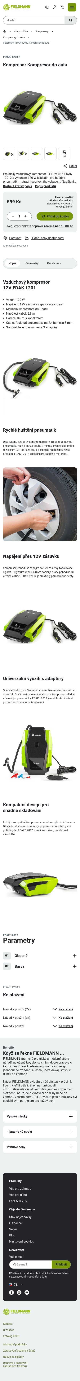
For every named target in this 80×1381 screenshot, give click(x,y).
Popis (12, 263)
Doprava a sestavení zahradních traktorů (15, 1364)
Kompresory (41, 31)
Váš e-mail (16, 1257)
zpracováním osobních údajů (29, 1276)
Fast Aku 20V (18, 1201)
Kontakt (8, 1323)
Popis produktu (45, 186)
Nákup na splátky (13, 1356)
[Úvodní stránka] (4, 31)
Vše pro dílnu (21, 31)
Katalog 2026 (11, 1336)
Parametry (32, 263)
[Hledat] (70, 20)
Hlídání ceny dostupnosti (44, 238)
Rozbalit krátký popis (17, 186)
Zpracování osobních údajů (19, 1350)
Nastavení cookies (21, 1241)
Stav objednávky (20, 1217)
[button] (55, 216)
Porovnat (12, 238)
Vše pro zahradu (20, 1189)
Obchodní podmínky (15, 1344)
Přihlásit (61, 1264)
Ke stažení (54, 263)
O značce (15, 1223)
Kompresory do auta (14, 37)
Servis (13, 1229)
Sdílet (70, 166)
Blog (12, 1235)
